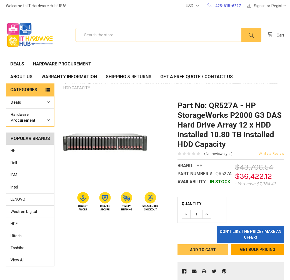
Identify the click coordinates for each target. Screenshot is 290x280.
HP (13, 150)
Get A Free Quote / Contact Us (196, 76)
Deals (17, 64)
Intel (14, 187)
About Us (21, 76)
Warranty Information (69, 76)
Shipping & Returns (128, 76)
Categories (23, 89)
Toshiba (17, 248)
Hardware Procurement (62, 64)
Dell (14, 163)
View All (17, 260)
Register (278, 6)
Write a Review (271, 153)
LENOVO (18, 199)
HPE (14, 224)
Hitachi (16, 236)
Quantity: (192, 204)
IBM (14, 175)
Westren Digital (24, 211)
